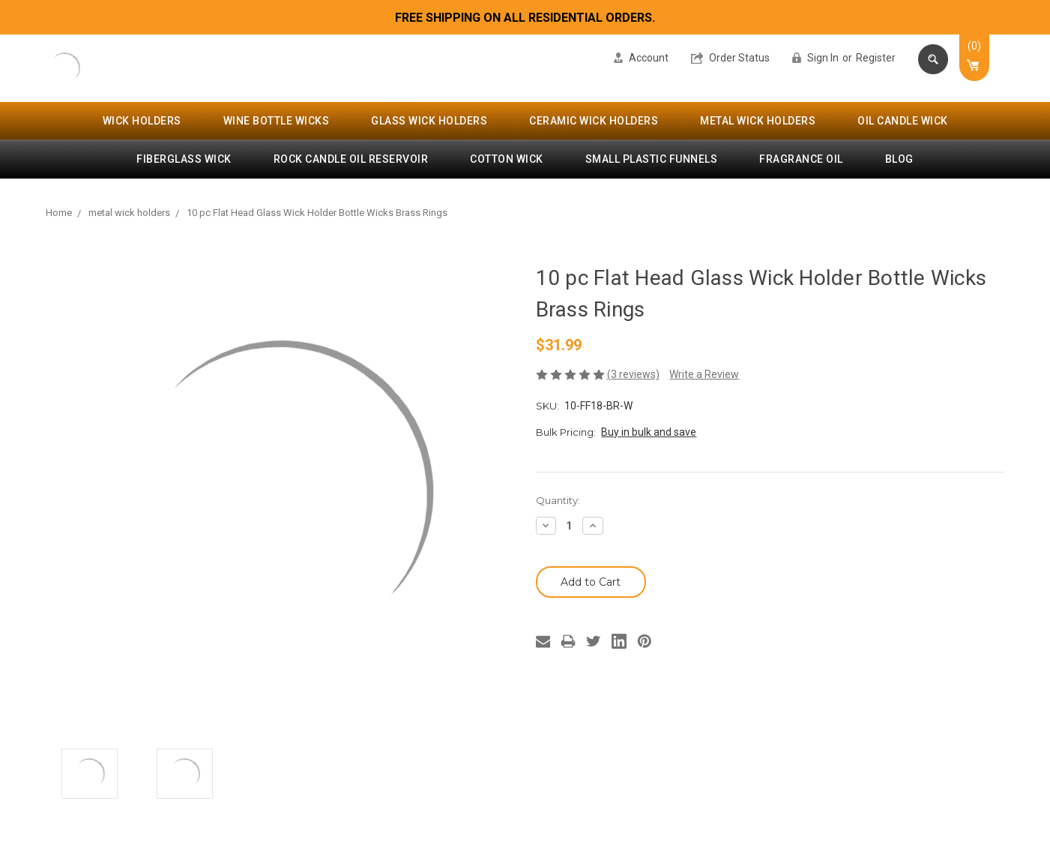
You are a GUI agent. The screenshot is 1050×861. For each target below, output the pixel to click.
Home (59, 212)
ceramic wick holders (593, 121)
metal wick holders (757, 121)
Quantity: (558, 500)
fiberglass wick (184, 159)
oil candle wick (902, 121)
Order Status (730, 58)
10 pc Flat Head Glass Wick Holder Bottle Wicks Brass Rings (317, 212)
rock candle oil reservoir (351, 159)
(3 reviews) (633, 374)
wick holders (142, 121)
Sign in (815, 58)
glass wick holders (429, 121)
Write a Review (704, 374)
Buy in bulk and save (648, 432)
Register (876, 58)
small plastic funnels (651, 159)
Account (641, 58)
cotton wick (506, 159)
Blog (899, 159)
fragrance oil (801, 159)
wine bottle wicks (276, 121)
